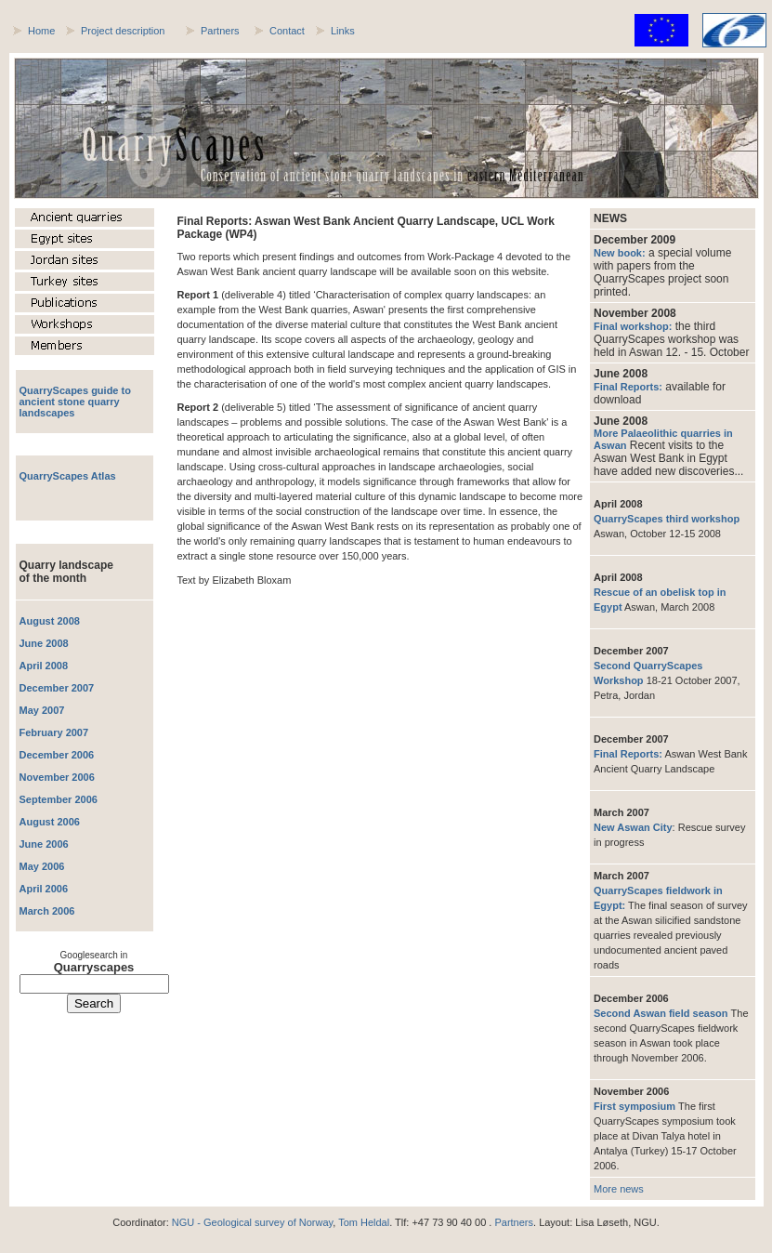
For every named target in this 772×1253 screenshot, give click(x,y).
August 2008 (50, 620)
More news (619, 1188)
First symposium (636, 1106)
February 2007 (54, 732)
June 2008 (44, 643)
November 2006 (57, 777)
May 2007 (42, 710)
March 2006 (47, 911)
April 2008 (44, 665)
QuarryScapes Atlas (68, 475)
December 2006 (57, 754)
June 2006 (44, 844)
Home (41, 30)
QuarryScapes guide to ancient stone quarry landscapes (75, 401)
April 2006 (44, 888)
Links (343, 30)
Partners (220, 30)
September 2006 (59, 799)
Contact (287, 30)
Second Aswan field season (662, 1013)
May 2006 (42, 866)
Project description (123, 30)
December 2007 (57, 687)
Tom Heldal (363, 1222)
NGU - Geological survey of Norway (252, 1222)
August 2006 (50, 821)
